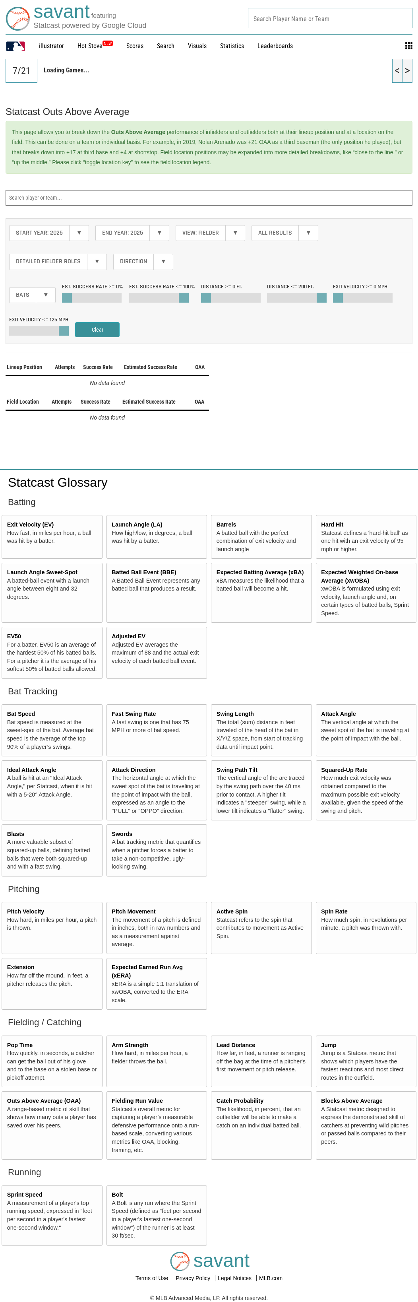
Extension (21, 967)
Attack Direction (133, 770)
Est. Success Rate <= (162, 286)
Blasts (15, 834)
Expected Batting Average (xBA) (260, 572)
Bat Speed (21, 714)
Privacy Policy (194, 1278)
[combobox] (330, 18)
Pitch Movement (133, 911)
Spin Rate (334, 911)
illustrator (51, 46)
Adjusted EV (128, 636)
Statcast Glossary (58, 482)
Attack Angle (338, 714)
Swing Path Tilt (237, 770)
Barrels (226, 524)
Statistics (232, 46)
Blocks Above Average (351, 1101)
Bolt (117, 1194)
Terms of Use (152, 1278)
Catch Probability (240, 1101)
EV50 (14, 636)
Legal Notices (235, 1278)
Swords (122, 834)
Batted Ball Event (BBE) (144, 572)
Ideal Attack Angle (31, 770)
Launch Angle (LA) (137, 524)
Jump (328, 1045)
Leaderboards (275, 46)
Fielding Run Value (137, 1101)
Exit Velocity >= (360, 286)
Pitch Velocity (26, 911)
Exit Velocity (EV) (30, 524)
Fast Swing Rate (134, 714)
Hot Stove (90, 46)
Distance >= (221, 286)
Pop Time (20, 1045)
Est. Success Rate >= (92, 286)
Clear (97, 329)
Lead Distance (236, 1045)
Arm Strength (130, 1045)
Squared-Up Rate (344, 770)
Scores (134, 46)
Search (165, 46)
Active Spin (232, 911)
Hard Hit (332, 524)
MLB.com (271, 1278)
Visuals (197, 46)
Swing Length (235, 714)
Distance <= (290, 286)
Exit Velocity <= (38, 319)
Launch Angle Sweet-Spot (42, 572)
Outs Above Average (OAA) (44, 1101)
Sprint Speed (25, 1194)
